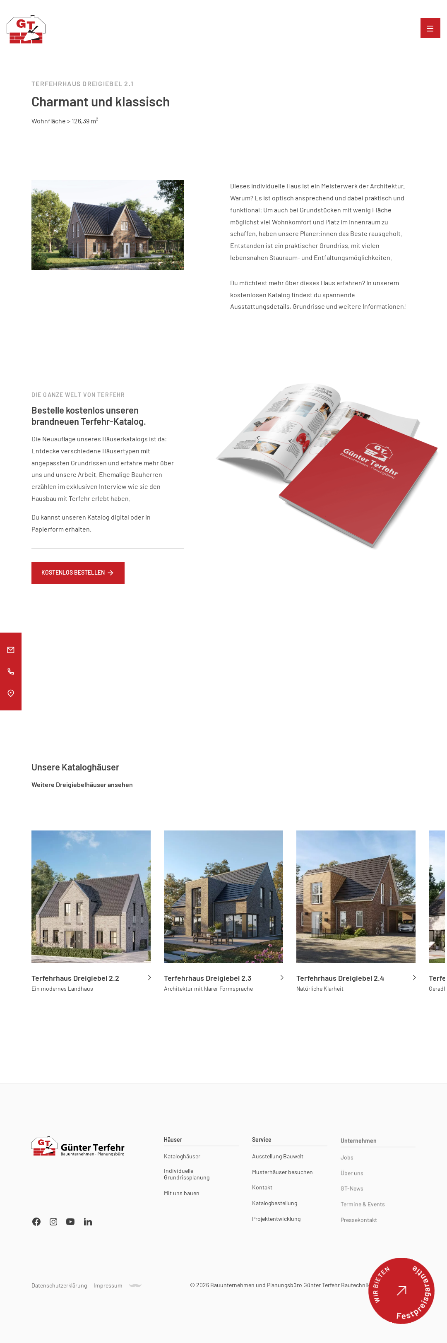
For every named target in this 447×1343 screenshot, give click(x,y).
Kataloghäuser (182, 1158)
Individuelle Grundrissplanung (186, 1177)
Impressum (108, 1288)
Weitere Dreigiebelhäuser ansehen (82, 784)
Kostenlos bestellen (73, 575)
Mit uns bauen (181, 1196)
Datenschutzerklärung (59, 1288)
